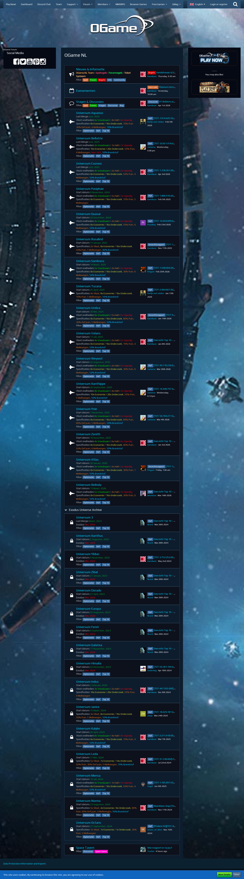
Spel (86, 80)
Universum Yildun (87, 554)
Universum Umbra (88, 308)
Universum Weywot (89, 358)
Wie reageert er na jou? (159, 847)
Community (119, 80)
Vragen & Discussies (90, 101)
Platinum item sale (169, 87)
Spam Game (101, 851)
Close (236, 874)
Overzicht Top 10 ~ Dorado (167, 593)
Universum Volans (88, 333)
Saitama (151, 147)
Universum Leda (87, 754)
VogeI (150, 786)
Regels (102, 80)
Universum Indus (87, 681)
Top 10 (106, 130)
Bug (122, 105)
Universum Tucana (88, 286)
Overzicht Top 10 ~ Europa (167, 612)
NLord (150, 524)
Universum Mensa (88, 775)
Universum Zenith (88, 434)
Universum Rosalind (89, 239)
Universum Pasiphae (90, 188)
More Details (224, 874)
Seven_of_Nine (154, 830)
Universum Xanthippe (90, 383)
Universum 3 (84, 517)
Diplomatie (89, 130)
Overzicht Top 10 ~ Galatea (168, 648)
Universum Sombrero (90, 261)
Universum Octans (88, 822)
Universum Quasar (88, 214)
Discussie (112, 105)
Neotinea (151, 495)
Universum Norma (88, 800)
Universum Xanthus (89, 535)
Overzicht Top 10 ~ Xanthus (168, 539)
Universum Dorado (88, 590)
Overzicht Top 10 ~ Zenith (167, 441)
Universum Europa (88, 608)
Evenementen (85, 90)
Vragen (102, 105)
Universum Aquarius (89, 113)
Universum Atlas (87, 459)
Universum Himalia (88, 663)
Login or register (219, 4)
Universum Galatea (89, 645)
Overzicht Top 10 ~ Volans (167, 340)
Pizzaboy (151, 224)
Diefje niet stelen (155, 122)
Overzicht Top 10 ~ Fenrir (167, 630)
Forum (93, 80)
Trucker (150, 851)
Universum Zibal (87, 572)
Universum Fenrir (87, 627)
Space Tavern (85, 847)
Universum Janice (87, 707)
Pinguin (150, 271)
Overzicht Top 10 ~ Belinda (167, 491)
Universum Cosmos (89, 163)
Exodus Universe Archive (85, 510)
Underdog (152, 670)
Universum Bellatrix (89, 138)
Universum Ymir (86, 409)
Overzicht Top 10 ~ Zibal (166, 575)
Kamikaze (152, 76)
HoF (98, 130)
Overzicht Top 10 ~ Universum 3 (170, 520)
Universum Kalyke (88, 728)
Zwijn (150, 715)
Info (109, 80)
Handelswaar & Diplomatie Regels (174, 72)
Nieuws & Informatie (90, 69)
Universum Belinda (88, 484)
